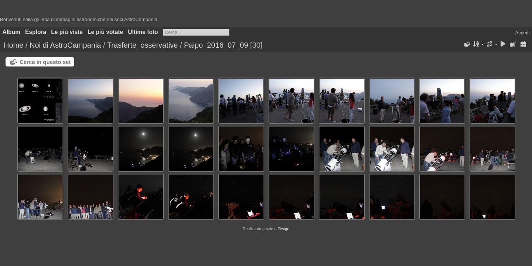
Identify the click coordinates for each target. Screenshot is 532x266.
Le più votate (105, 32)
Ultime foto (143, 32)
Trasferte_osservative (142, 45)
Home (13, 45)
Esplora (35, 32)
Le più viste (67, 32)
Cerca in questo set (45, 62)
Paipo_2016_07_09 (216, 45)
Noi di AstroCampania (65, 45)
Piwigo (283, 228)
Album (12, 32)
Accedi (522, 32)
